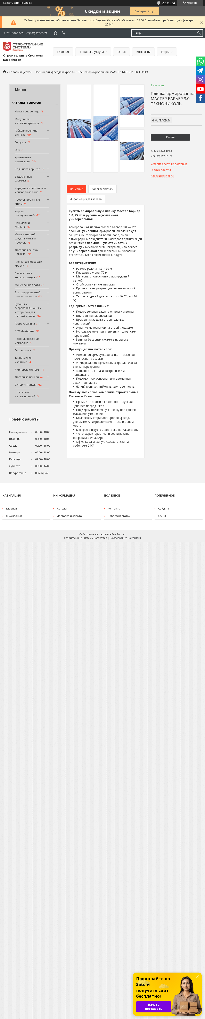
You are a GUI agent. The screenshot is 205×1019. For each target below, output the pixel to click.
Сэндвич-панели (25, 384)
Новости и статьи (119, 516)
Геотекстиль (23, 350)
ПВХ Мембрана (24, 331)
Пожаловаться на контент (125, 538)
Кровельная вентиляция (23, 159)
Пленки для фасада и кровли (55, 72)
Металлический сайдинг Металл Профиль (25, 238)
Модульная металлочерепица (27, 121)
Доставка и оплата (69, 516)
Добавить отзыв (55, 33)
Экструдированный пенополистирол (28, 294)
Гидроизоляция (25, 323)
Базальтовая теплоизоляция (25, 275)
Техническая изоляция (23, 360)
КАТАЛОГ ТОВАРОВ (26, 103)
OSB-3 (162, 516)
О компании (14, 516)
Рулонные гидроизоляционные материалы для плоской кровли (28, 310)
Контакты (143, 52)
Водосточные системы (24, 179)
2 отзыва (168, 3)
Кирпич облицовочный (25, 213)
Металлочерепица (27, 111)
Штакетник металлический (25, 394)
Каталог (62, 508)
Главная (63, 52)
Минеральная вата (27, 285)
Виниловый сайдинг (22, 225)
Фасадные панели (27, 377)
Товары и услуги (92, 52)
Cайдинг (163, 508)
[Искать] (199, 33)
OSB (17, 150)
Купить (170, 137)
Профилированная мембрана (27, 341)
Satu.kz (121, 534)
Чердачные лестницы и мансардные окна (30, 190)
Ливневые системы (27, 369)
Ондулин (20, 142)
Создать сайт (11, 2)
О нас (121, 52)
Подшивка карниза (27, 169)
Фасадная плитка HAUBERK (26, 252)
